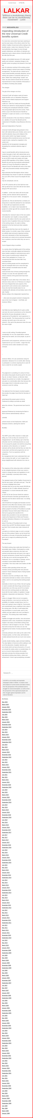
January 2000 (6, 1098)
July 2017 (4, 835)
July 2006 (4, 1000)
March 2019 (5, 810)
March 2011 (5, 930)
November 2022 (6, 754)
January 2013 (6, 902)
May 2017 (5, 837)
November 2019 (6, 800)
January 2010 (6, 948)
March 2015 (5, 870)
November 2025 (6, 709)
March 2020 (5, 795)
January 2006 (6, 1008)
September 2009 (6, 953)
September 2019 (6, 802)
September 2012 (6, 907)
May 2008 (5, 973)
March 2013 (5, 900)
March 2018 (5, 825)
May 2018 (5, 822)
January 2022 (6, 767)
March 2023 (5, 749)
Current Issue (12, 3)
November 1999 (6, 1101)
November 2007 (6, 980)
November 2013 (6, 890)
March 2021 (5, 779)
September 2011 (6, 922)
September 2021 (6, 772)
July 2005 (4, 1015)
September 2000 (6, 1088)
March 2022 (5, 764)
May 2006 (5, 1003)
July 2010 (4, 940)
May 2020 (5, 792)
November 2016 (6, 845)
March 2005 (5, 1020)
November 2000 (6, 1085)
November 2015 (6, 860)
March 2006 (5, 1005)
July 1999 (4, 1106)
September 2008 (6, 968)
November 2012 (6, 905)
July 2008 (4, 970)
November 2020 (6, 784)
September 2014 (6, 877)
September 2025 (6, 712)
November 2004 (6, 1025)
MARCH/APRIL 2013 (12, 27)
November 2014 (6, 875)
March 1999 (5, 1111)
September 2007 (6, 983)
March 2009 (5, 960)
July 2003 (4, 1045)
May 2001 (5, 1078)
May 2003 (5, 1048)
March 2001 (5, 1080)
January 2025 (6, 722)
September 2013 (6, 892)
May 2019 (5, 807)
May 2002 (5, 1063)
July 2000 (4, 1091)
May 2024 (5, 732)
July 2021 (4, 774)
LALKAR (16, 10)
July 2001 (4, 1075)
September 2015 (6, 862)
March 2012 (5, 915)
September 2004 (6, 1028)
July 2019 (4, 805)
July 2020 (4, 790)
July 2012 (4, 910)
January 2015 (6, 872)
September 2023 (6, 742)
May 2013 (5, 897)
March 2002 (5, 1065)
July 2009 (4, 955)
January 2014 (6, 887)
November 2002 (6, 1055)
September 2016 (6, 847)
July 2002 (4, 1060)
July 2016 (4, 850)
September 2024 (6, 727)
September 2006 (6, 998)
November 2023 (6, 739)
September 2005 (6, 1013)
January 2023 (6, 752)
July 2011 (4, 925)
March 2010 (5, 945)
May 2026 (5, 702)
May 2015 (5, 867)
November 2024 (6, 724)
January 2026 (6, 707)
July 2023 (4, 744)
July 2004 (4, 1030)
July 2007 (4, 985)
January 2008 (6, 978)
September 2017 (6, 832)
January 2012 (6, 917)
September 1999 (6, 1103)
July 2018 (4, 820)
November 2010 (6, 935)
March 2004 (5, 1035)
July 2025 (4, 714)
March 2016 (5, 855)
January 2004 (6, 1038)
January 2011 (6, 932)
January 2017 (6, 842)
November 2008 (6, 965)
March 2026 (5, 704)
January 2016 (6, 857)
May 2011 (5, 927)
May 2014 (5, 882)
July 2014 (4, 880)
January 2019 (6, 812)
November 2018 (6, 815)
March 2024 (5, 734)
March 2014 (5, 885)
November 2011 (6, 920)
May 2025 (5, 717)
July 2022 (4, 759)
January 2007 (6, 993)
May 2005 (5, 1018)
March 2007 (5, 990)
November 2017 (6, 830)
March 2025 (5, 719)
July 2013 (4, 895)
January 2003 (6, 1053)
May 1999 (5, 1108)
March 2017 (5, 840)
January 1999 (6, 1113)
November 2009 (6, 950)
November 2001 (6, 1070)
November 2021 (6, 769)
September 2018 (6, 817)
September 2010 (6, 937)
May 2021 (5, 777)
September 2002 (6, 1058)
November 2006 (6, 995)
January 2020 (6, 797)
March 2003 (5, 1050)
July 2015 (4, 865)
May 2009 (5, 958)
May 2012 (5, 912)
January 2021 (6, 782)
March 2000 (5, 1096)
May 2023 (5, 747)
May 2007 (5, 988)
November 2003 (6, 1040)
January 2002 (6, 1068)
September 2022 (6, 757)
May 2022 (5, 762)
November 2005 (6, 1010)
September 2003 (6, 1043)
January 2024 (6, 737)
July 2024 (4, 729)
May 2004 (5, 1033)
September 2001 (6, 1073)
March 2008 (5, 975)
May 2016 (5, 852)
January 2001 (6, 1083)
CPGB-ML (22, 3)
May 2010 (5, 943)
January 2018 (6, 827)
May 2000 (5, 1093)
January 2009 (6, 963)
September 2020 (6, 787)
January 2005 (6, 1023)
